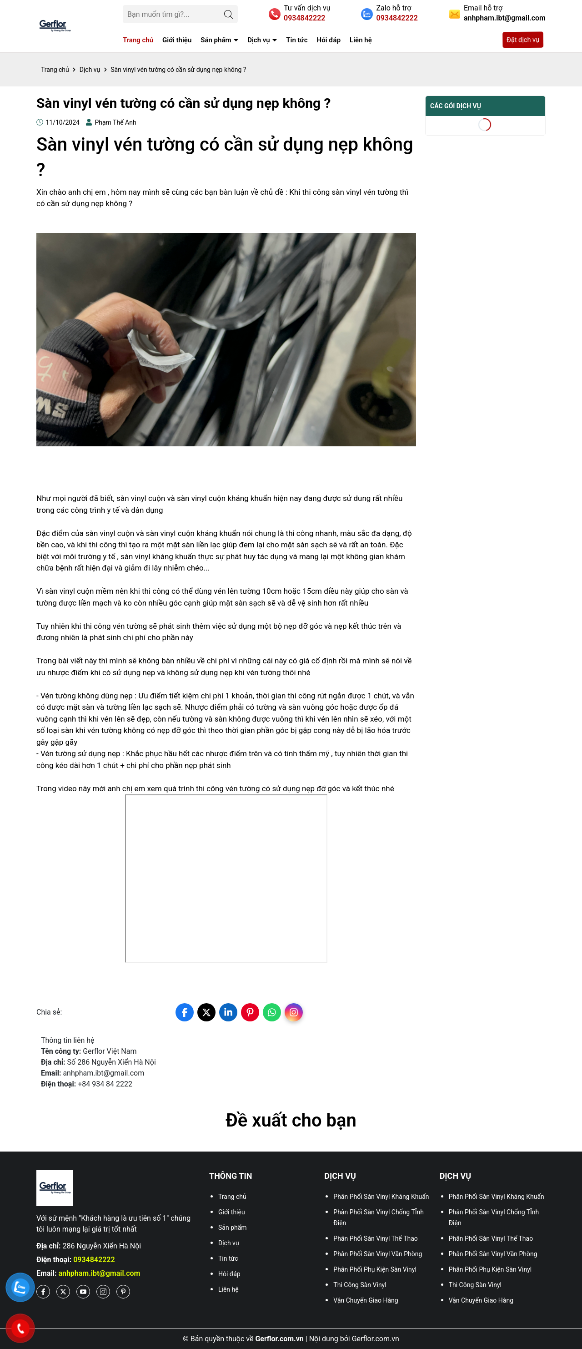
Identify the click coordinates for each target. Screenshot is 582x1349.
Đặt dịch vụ (523, 40)
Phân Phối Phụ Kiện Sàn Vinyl (374, 1269)
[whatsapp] (272, 1012)
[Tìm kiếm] (229, 14)
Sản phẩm (217, 40)
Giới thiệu (176, 40)
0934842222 (94, 1259)
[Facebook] (43, 1291)
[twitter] (206, 1012)
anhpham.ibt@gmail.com (99, 1273)
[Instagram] (103, 1291)
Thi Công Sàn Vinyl (359, 1284)
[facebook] (185, 1012)
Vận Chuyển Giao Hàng (365, 1300)
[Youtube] (83, 1291)
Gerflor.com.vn (375, 1338)
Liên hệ (361, 40)
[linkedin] (228, 1012)
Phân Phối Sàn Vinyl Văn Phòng (377, 1254)
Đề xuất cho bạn (291, 1120)
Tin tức (296, 40)
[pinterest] (250, 1012)
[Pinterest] (123, 1291)
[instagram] (294, 1012)
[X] (63, 1291)
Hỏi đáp (329, 40)
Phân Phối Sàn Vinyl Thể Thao (375, 1238)
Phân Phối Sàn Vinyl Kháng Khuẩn (381, 1196)
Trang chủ (138, 40)
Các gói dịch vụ (455, 106)
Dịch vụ (259, 40)
